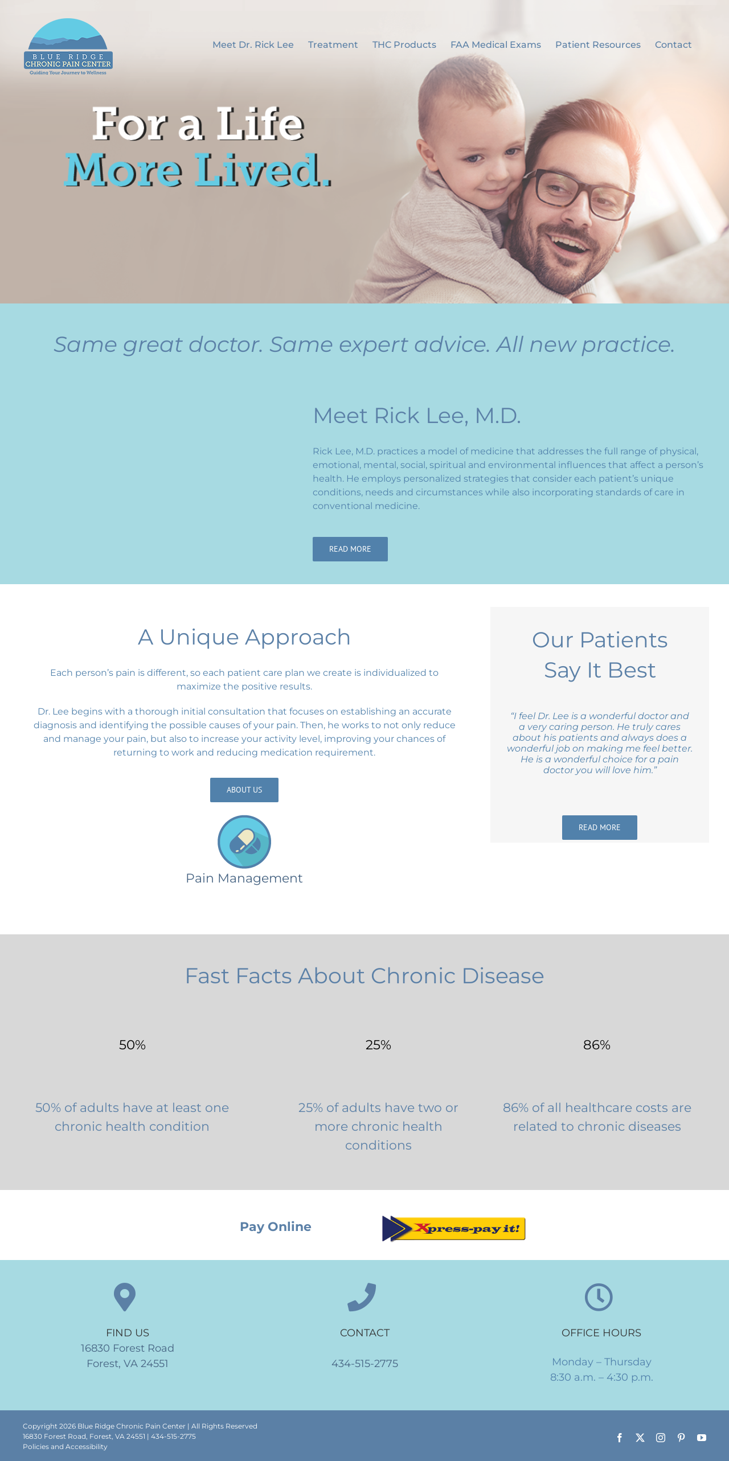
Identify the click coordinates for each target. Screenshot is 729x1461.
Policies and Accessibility (65, 1446)
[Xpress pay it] (453, 1217)
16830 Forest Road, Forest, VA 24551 (84, 1436)
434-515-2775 (364, 1363)
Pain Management (244, 878)
